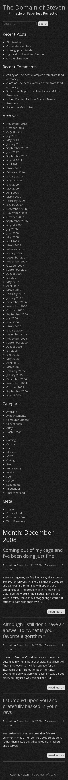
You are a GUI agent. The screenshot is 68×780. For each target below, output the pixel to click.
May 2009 (12, 188)
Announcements (16, 415)
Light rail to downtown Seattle (25, 54)
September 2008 (17, 221)
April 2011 (12, 164)
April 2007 (12, 286)
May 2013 (12, 140)
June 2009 (12, 184)
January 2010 (14, 176)
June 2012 (12, 152)
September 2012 (17, 148)
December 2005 (16, 334)
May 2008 (12, 237)
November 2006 (16, 306)
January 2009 (14, 204)
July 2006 (12, 318)
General (11, 444)
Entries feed (14, 513)
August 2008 (14, 225)
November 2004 (16, 383)
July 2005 (12, 350)
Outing (10, 460)
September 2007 (17, 269)
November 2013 (16, 123)
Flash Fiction (13, 432)
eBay (9, 428)
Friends (11, 436)
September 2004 (17, 391)
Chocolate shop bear (19, 46)
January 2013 (14, 144)
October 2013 (15, 128)
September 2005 (17, 342)
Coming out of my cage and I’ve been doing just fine (33, 553)
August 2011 (14, 160)
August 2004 (14, 395)
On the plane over (17, 58)
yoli (8, 99)
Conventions (14, 423)
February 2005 (15, 371)
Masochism (27, 107)
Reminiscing (13, 468)
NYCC (9, 456)
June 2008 (12, 233)
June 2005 (12, 354)
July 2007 (12, 277)
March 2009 (13, 196)
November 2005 (16, 338)
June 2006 (12, 322)
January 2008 (14, 253)
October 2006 (15, 310)
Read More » (56, 611)
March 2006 (13, 326)
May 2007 (12, 282)
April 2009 (12, 192)
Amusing (11, 411)
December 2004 (16, 379)
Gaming (11, 440)
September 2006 (17, 314)
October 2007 (15, 265)
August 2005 (14, 346)
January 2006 (14, 330)
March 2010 (13, 168)
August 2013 (14, 131)
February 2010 (15, 172)
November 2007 (16, 261)
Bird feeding (14, 42)
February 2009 (15, 200)
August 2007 (14, 273)
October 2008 (15, 217)
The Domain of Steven (34, 7)
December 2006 (16, 302)
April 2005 (12, 363)
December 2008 (16, 209)
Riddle (10, 472)
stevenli (54, 565)
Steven (10, 91)
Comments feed (16, 517)
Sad (8, 476)
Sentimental (13, 484)
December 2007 (16, 257)
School (10, 480)
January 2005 (14, 375)
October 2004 (15, 387)
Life (8, 448)
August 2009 (14, 180)
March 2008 (13, 245)
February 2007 (15, 294)
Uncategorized (15, 492)
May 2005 (12, 358)
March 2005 (13, 367)
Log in (10, 509)
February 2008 (15, 249)
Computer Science (17, 420)
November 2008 (16, 213)
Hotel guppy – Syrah (19, 50)
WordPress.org (16, 521)
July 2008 (12, 229)
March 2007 (13, 290)
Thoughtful (13, 488)
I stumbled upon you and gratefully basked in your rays (30, 706)
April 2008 (12, 241)
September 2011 (17, 156)
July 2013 (12, 136)
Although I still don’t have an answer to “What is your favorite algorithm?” (34, 630)
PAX (8, 464)
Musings (11, 452)
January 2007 (14, 298)
